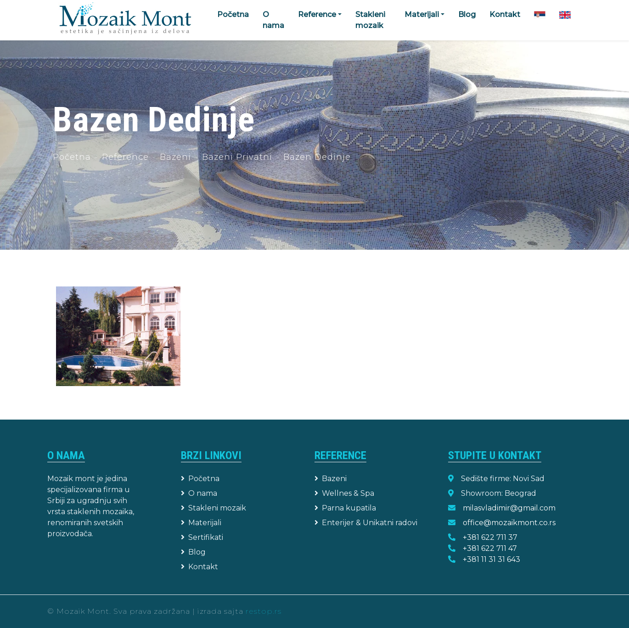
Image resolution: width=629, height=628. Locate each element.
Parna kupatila (345, 508)
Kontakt (504, 14)
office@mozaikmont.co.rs (509, 522)
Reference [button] (317, 14)
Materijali (201, 522)
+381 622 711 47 (490, 548)
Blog (467, 14)
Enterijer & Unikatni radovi (365, 522)
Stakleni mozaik (370, 20)
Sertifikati (202, 537)
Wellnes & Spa (344, 493)
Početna (233, 14)
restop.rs (263, 611)
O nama (273, 20)
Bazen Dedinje (317, 157)
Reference (125, 157)
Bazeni (175, 157)
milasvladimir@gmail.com (509, 508)
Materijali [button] (421, 14)
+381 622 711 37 (490, 537)
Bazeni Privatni (237, 157)
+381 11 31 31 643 (491, 559)
